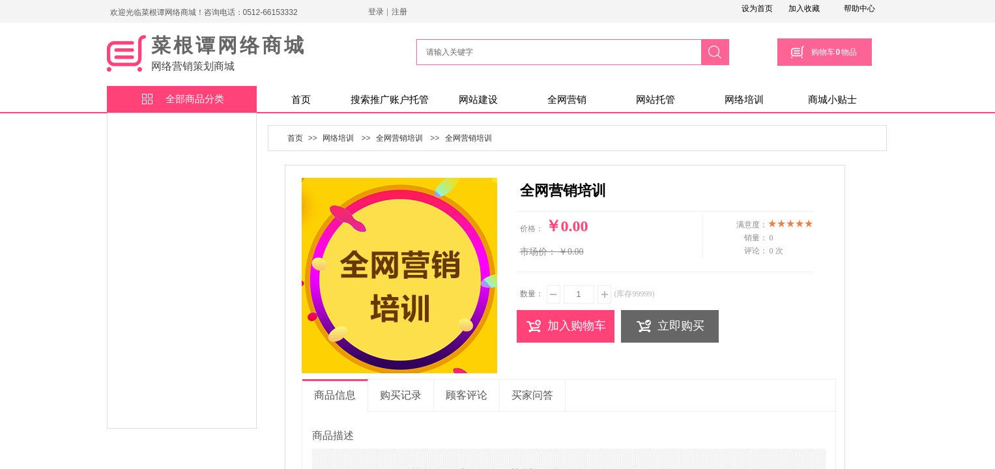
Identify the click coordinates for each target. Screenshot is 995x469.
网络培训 (744, 99)
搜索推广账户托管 (390, 99)
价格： (531, 228)
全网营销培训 (399, 138)
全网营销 (566, 99)
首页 (301, 99)
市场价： (538, 252)
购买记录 (401, 395)
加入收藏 (804, 8)
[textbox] (557, 52)
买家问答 (532, 395)
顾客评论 (466, 395)
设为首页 (757, 8)
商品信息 (335, 395)
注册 (399, 11)
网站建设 (478, 99)
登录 (376, 11)
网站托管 (655, 99)
